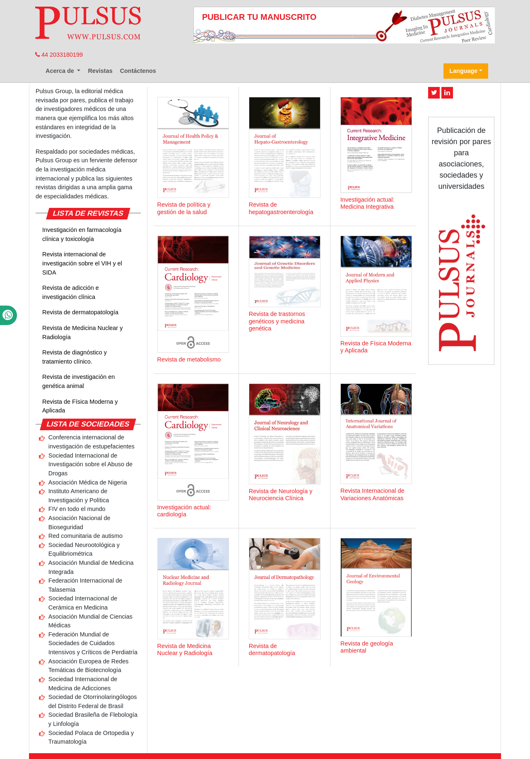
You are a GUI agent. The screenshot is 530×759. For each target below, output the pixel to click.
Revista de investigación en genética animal (78, 381)
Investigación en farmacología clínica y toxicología (81, 234)
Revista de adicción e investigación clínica (70, 292)
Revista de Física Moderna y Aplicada (80, 406)
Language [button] (463, 70)
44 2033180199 (59, 54)
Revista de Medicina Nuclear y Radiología (82, 332)
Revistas (100, 70)
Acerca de (61, 70)
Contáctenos (138, 70)
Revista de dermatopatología (80, 312)
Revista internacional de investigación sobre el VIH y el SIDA (82, 263)
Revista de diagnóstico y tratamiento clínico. (74, 357)
